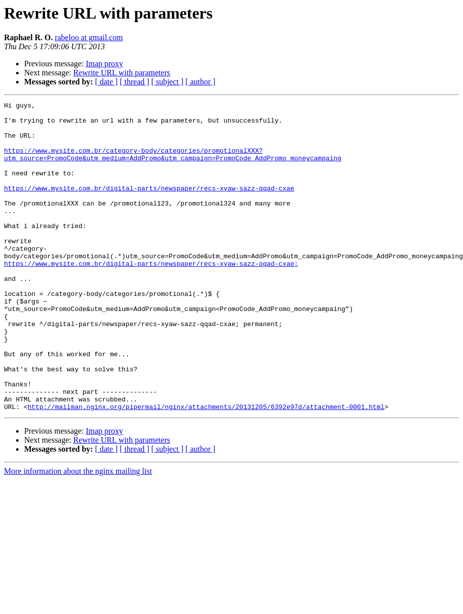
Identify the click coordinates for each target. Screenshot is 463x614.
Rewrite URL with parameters (121, 72)
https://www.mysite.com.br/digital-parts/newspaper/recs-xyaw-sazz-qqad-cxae (149, 206)
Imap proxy (104, 63)
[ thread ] (134, 81)
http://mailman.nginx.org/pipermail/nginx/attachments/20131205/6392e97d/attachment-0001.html (206, 468)
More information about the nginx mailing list (78, 533)
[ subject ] (167, 81)
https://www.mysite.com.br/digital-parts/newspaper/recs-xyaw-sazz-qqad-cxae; (151, 296)
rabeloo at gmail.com (89, 37)
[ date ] (106, 81)
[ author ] (201, 81)
